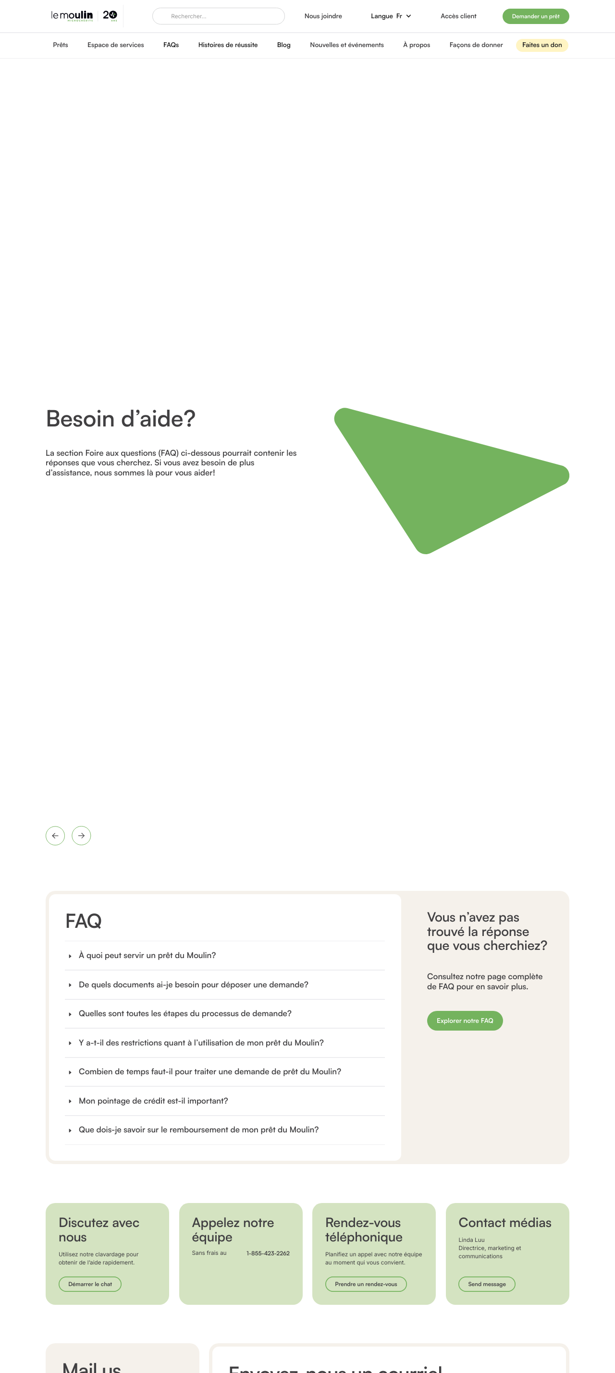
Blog (284, 45)
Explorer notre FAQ (465, 1021)
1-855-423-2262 (268, 1253)
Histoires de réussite (228, 45)
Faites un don (542, 45)
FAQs (171, 45)
